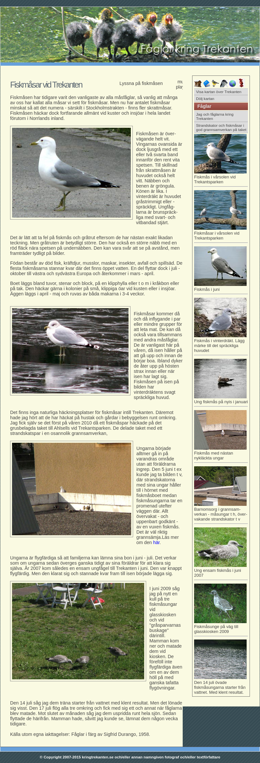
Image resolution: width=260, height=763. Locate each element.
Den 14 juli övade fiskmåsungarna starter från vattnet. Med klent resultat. (220, 685)
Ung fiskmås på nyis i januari (221, 400)
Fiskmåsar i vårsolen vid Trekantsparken (221, 234)
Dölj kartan (205, 98)
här (156, 542)
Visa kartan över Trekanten (218, 92)
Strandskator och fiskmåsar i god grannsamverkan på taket (221, 127)
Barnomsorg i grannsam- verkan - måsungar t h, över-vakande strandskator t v (221, 513)
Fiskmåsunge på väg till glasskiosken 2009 (221, 628)
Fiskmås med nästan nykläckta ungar (221, 454)
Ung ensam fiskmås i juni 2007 (221, 571)
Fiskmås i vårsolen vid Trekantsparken (221, 178)
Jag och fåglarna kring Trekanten (215, 116)
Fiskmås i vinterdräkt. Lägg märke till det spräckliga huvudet (221, 344)
